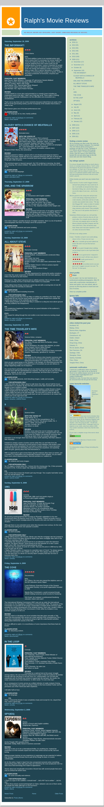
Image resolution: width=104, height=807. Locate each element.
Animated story (14, 177)
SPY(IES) (9, 714)
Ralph (74, 275)
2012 (74, 51)
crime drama (13, 119)
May (75, 113)
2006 (74, 131)
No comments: (29, 118)
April (75, 116)
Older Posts (59, 793)
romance (12, 399)
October (77, 67)
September (78, 70)
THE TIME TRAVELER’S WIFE (21, 329)
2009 (74, 59)
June (75, 110)
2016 (74, 42)
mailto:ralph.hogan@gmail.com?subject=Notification (81, 375)
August (76, 104)
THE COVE (10, 567)
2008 (74, 125)
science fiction (21, 399)
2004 (74, 136)
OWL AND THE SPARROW (19, 186)
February (77, 118)
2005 (74, 133)
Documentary (13, 636)
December (77, 62)
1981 (7, 487)
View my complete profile (78, 291)
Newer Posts (9, 793)
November (77, 65)
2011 (74, 54)
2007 (74, 128)
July (75, 107)
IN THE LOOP (12, 641)
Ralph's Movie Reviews (56, 20)
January (77, 121)
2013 (74, 48)
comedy (12, 558)
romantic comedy (15, 320)
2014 (74, 45)
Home (34, 793)
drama (11, 233)
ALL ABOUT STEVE (15, 241)
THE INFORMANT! (14, 45)
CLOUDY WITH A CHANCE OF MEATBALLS (28, 125)
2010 (74, 56)
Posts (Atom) (18, 798)
